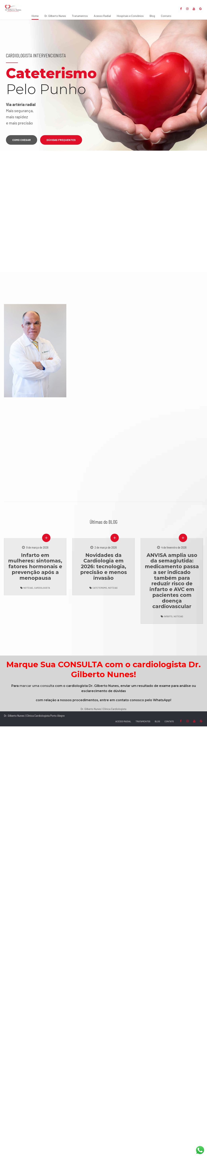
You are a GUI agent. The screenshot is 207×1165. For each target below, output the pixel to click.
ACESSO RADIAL (123, 721)
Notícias (28, 587)
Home (35, 15)
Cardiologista (42, 587)
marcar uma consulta (36, 686)
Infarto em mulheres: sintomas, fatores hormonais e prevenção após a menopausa (35, 566)
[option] (103, 85)
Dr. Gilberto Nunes (55, 15)
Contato (166, 15)
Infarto (168, 616)
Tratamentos (80, 15)
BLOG (157, 721)
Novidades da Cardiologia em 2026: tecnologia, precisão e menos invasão (103, 566)
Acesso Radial (102, 15)
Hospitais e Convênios (130, 15)
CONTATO (169, 721)
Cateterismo (100, 587)
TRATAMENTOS (142, 721)
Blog (152, 15)
